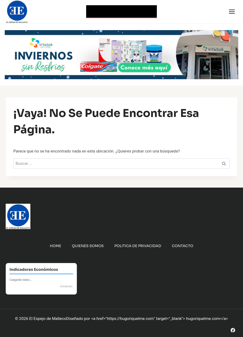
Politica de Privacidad (137, 246)
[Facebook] (233, 330)
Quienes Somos (88, 246)
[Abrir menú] (231, 11)
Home (55, 246)
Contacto (182, 246)
